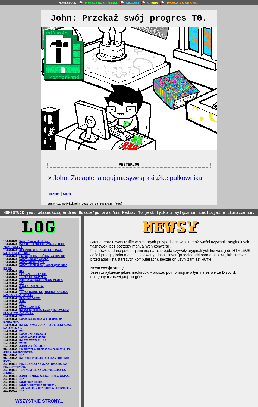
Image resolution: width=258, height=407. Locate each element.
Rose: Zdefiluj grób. (32, 262)
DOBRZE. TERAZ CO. (33, 274)
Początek (53, 193)
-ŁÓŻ (22, 301)
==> (21, 271)
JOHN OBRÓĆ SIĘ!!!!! (33, 345)
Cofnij (67, 193)
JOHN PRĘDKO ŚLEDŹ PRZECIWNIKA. (44, 375)
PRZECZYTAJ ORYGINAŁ (101, 2)
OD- (21, 304)
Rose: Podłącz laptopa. (34, 259)
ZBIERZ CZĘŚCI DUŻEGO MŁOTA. (41, 280)
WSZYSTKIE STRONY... (39, 401)
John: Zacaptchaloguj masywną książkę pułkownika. (128, 177)
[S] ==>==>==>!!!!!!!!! (32, 339)
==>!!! (23, 342)
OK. (21, 283)
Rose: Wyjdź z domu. (32, 336)
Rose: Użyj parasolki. (33, 333)
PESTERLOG (129, 164)
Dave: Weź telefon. (31, 381)
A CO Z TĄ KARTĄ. (31, 286)
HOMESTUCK (67, 2)
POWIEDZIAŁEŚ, (30, 307)
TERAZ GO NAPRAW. (33, 277)
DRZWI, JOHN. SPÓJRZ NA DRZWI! (42, 256)
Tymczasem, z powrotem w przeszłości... (45, 387)
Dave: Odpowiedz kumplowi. (37, 384)
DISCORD (132, 2)
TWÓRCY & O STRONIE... (182, 2)
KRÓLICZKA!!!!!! (30, 298)
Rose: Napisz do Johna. (34, 241)
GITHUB (152, 2)
